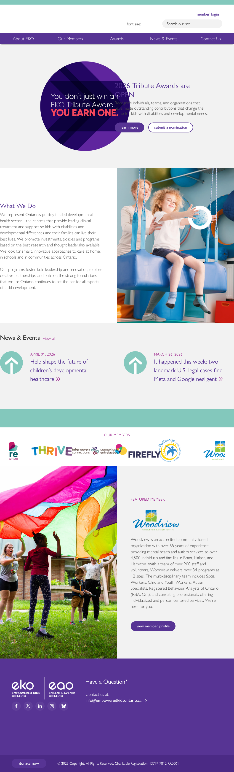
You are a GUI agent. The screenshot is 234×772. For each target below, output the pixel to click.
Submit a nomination (170, 127)
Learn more (129, 127)
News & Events (166, 40)
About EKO (23, 40)
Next (228, 106)
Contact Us (210, 38)
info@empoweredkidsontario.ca (113, 700)
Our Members (70, 40)
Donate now (29, 763)
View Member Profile (153, 626)
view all (49, 338)
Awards (117, 40)
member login (207, 14)
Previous (5, 105)
